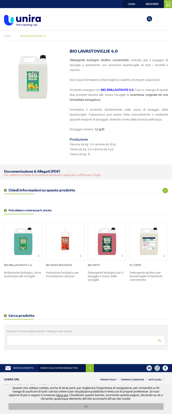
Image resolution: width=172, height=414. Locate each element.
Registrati (152, 4)
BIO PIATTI (94, 265)
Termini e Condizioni (132, 379)
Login (131, 4)
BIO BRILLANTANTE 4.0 (18, 265)
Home (7, 36)
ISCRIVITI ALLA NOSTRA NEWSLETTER (59, 368)
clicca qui (62, 395)
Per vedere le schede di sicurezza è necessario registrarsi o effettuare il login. (52, 175)
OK (86, 406)
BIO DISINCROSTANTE (59, 265)
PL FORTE (135, 265)
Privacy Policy (108, 379)
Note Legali (155, 379)
